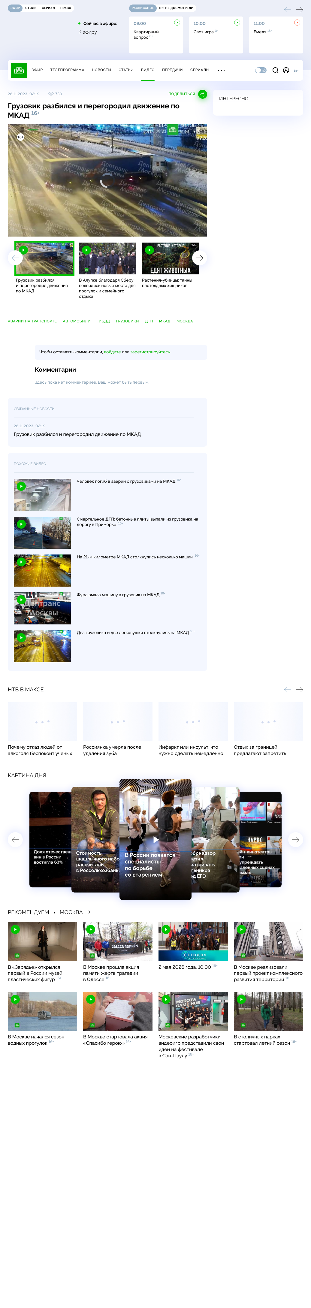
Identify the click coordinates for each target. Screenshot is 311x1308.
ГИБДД (103, 321)
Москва (185, 321)
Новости (101, 70)
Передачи (172, 70)
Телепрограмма (67, 70)
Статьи (126, 70)
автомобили (77, 321)
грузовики (127, 321)
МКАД (165, 321)
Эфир (37, 70)
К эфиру (87, 32)
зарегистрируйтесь (150, 352)
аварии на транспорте (32, 321)
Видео (148, 70)
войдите (112, 352)
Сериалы (200, 70)
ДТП (149, 321)
